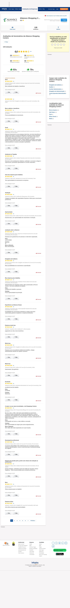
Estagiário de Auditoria (55, 85)
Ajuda (31, 544)
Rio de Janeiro (53, 110)
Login (57, 9)
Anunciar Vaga (51, 9)
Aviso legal (32, 551)
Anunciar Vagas (33, 547)
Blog (44, 9)
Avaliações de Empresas (29, 9)
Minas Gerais (52, 116)
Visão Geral (12, 28)
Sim (8, 92)
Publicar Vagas (18, 9)
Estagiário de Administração (56, 91)
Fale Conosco (21, 553)
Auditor (51, 87)
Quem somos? (21, 544)
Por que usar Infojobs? (23, 545)
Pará (50, 114)
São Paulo (52, 112)
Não (16, 92)
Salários (40, 9)
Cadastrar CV (64, 9)
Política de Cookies (22, 548)
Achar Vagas (11, 9)
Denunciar (38, 93)
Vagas (40, 547)
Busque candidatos (33, 548)
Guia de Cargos (42, 548)
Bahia (50, 118)
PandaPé (31, 550)
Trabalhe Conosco (22, 547)
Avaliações (36, 28)
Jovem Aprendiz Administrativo (57, 93)
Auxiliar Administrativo (55, 89)
